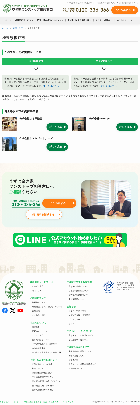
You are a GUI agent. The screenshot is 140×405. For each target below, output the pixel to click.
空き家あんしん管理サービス (81, 335)
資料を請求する (45, 214)
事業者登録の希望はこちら (81, 3)
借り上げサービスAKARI (79, 340)
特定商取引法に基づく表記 (35, 402)
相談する (125, 10)
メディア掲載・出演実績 (79, 315)
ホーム (8, 20)
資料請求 (36, 311)
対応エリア (18, 28)
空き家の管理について (78, 286)
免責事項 (54, 402)
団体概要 (36, 327)
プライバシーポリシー (11, 402)
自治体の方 (73, 360)
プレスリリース (75, 319)
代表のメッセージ (39, 331)
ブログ (71, 324)
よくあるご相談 (38, 315)
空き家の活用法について (79, 291)
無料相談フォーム (39, 302)
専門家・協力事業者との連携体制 (46, 352)
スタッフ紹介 (37, 335)
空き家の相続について (78, 295)
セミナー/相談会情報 (77, 311)
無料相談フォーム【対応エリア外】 (47, 307)
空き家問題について (77, 299)
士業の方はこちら (106, 3)
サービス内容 (37, 286)
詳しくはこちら (51, 86)
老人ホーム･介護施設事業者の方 (82, 364)
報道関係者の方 (75, 368)
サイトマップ (67, 402)
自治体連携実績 (38, 348)
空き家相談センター (40, 340)
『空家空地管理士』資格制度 (44, 344)
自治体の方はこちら (128, 3)
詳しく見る (55, 126)
